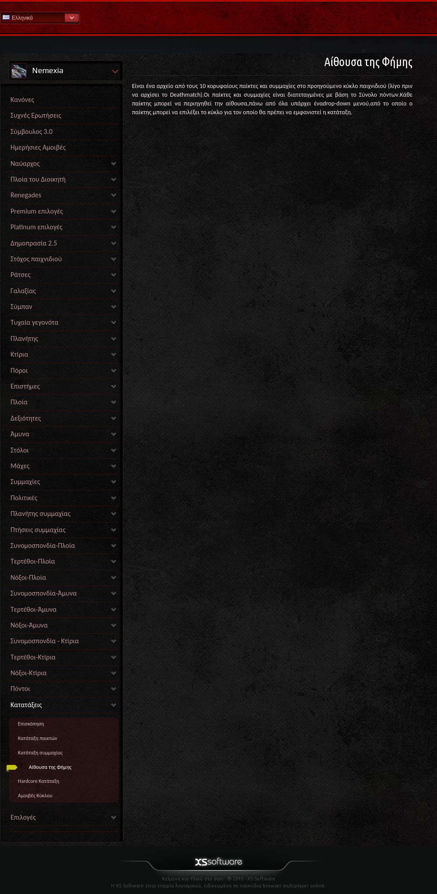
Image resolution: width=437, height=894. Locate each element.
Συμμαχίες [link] (25, 481)
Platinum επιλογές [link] (36, 227)
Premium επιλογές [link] (36, 211)
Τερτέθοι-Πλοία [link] (32, 561)
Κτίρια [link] (19, 354)
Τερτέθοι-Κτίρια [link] (32, 657)
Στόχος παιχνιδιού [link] (36, 259)
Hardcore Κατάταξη (38, 781)
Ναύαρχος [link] (25, 163)
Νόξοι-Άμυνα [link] (29, 625)
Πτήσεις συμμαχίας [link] (38, 530)
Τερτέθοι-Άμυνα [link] (33, 609)
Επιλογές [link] (23, 817)
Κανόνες (22, 99)
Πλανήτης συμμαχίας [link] (40, 513)
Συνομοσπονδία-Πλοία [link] (42, 545)
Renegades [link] (25, 195)
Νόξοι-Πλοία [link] (28, 577)
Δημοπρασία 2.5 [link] (33, 243)
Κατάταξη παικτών (37, 738)
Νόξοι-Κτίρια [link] (28, 673)
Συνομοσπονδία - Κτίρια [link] (44, 641)
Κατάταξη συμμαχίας (40, 753)
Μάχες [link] (19, 466)
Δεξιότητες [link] (25, 418)
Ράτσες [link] (20, 274)
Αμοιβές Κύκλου (35, 795)
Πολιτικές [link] (23, 498)
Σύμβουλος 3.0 (31, 131)
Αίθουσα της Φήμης (50, 767)
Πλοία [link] (19, 402)
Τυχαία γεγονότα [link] (34, 322)
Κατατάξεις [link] (26, 705)
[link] (63, 829)
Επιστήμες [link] (25, 386)
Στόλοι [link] (19, 450)
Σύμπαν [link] (21, 306)
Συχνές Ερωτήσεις (35, 115)
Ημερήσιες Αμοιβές (38, 147)
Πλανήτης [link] (24, 338)
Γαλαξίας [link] (23, 291)
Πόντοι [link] (20, 688)
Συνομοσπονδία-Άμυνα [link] (43, 593)
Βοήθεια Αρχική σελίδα (218, 17)
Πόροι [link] (19, 370)
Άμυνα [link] (19, 434)
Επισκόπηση (31, 724)
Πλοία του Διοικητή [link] (38, 179)
